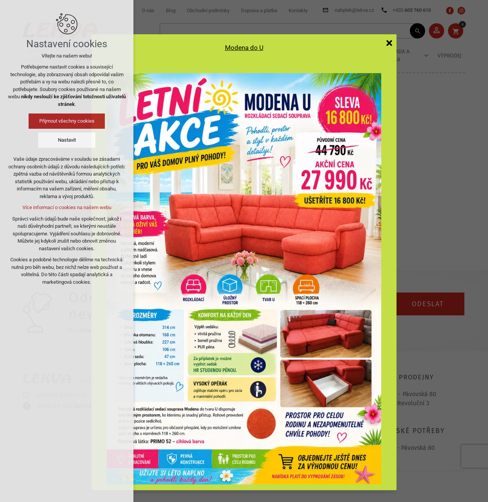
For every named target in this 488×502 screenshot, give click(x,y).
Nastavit (67, 140)
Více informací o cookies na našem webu (66, 207)
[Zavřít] (389, 42)
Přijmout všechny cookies (67, 121)
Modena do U (244, 47)
